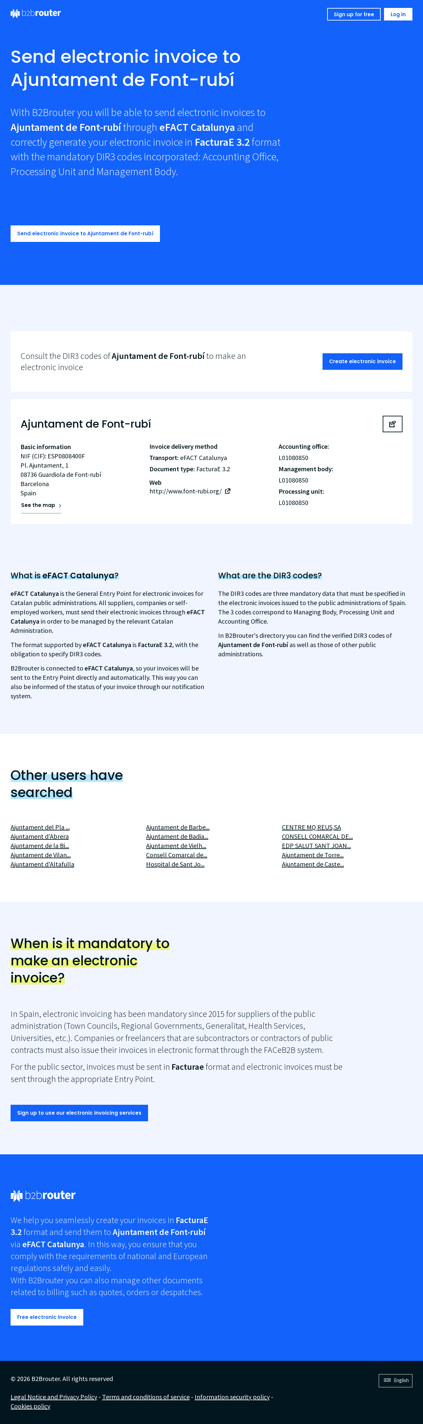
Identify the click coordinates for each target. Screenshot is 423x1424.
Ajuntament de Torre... (313, 855)
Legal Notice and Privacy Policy (54, 1397)
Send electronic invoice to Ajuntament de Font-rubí (85, 233)
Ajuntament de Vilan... (41, 855)
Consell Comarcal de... (176, 855)
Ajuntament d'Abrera (40, 836)
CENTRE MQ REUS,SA (311, 827)
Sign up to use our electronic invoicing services (79, 1112)
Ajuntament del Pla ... (40, 827)
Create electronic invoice (362, 361)
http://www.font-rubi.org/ (185, 491)
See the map (38, 505)
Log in (398, 14)
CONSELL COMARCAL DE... (317, 836)
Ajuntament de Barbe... (178, 827)
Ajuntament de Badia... (177, 836)
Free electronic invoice (47, 1317)
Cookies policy (30, 1406)
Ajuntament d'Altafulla (42, 864)
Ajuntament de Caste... (313, 864)
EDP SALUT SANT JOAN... (316, 845)
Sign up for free (354, 14)
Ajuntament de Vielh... (176, 845)
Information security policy (232, 1397)
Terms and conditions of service (146, 1397)
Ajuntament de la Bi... (40, 845)
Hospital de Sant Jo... (175, 864)
